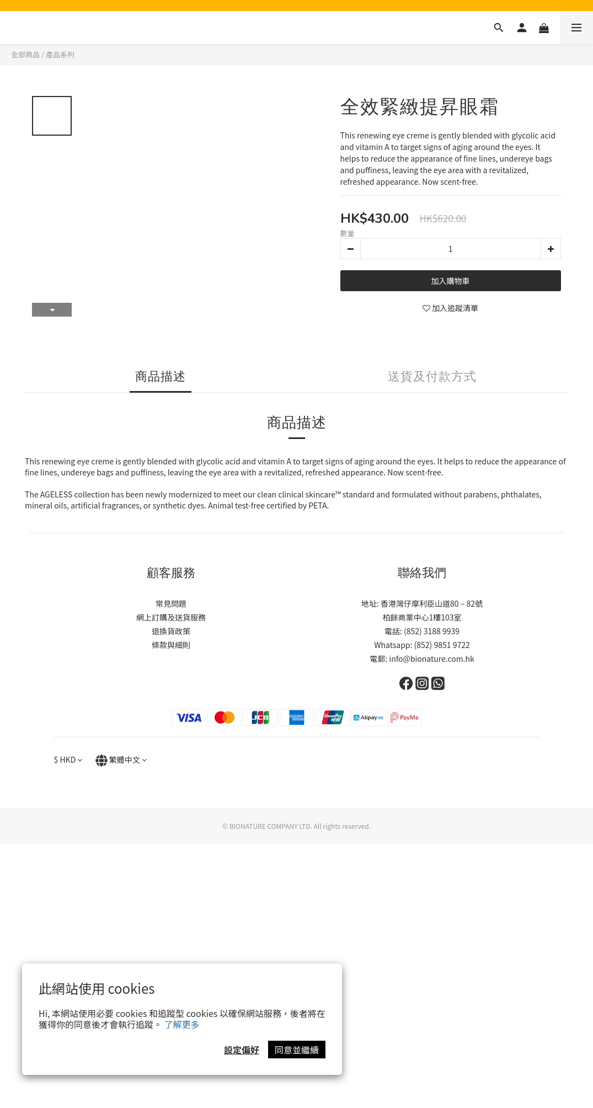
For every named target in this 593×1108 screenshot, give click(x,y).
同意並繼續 (297, 1049)
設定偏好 (241, 1049)
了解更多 (182, 1024)
